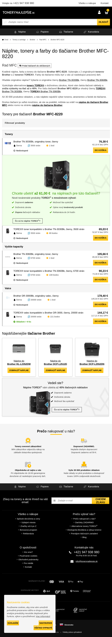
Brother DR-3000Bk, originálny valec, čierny (36, 296)
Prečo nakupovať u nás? (84, 519)
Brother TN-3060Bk (97, 80)
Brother (32, 40)
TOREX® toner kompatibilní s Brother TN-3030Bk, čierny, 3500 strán (48, 229)
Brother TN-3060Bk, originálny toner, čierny (35, 254)
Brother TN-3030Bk (69, 80)
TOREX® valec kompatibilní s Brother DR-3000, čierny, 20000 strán (48, 312)
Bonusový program (28, 530)
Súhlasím (13, 622)
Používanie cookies (28, 556)
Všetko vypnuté (43, 627)
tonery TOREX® (35, 85)
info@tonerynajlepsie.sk (86, 561)
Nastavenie (45, 622)
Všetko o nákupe (87, 3)
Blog (84, 537)
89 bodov (53, 233)
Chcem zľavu (101, 501)
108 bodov (54, 275)
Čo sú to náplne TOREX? (27, 220)
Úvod (6, 40)
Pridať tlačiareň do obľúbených (34, 66)
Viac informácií (43, 616)
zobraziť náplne (19, 370)
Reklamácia (28, 533)
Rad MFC (42, 40)
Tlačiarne (65, 31)
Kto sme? (28, 552)
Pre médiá (28, 563)
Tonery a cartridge (19, 40)
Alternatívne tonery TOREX (84, 526)
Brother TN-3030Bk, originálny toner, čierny (35, 141)
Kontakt (105, 3)
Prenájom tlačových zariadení (84, 533)
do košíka (100, 150)
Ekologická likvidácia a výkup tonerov (84, 530)
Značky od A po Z (28, 526)
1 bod (51, 145)
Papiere (42, 31)
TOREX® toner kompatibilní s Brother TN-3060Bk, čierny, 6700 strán (48, 271)
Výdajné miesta (28, 522)
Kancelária (91, 31)
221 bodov (55, 316)
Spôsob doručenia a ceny (28, 519)
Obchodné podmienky (28, 559)
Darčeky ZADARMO (84, 522)
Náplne (19, 31)
